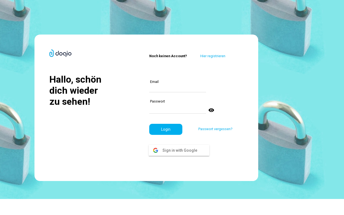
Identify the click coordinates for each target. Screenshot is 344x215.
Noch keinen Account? (168, 56)
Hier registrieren (212, 56)
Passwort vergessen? (215, 129)
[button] (165, 129)
